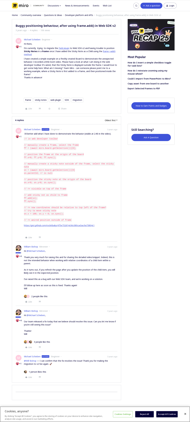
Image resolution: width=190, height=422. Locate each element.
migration (77, 100)
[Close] (185, 414)
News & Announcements (77, 5)
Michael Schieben (32, 39)
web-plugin (55, 100)
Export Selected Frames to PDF (144, 88)
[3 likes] (37, 341)
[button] (151, 6)
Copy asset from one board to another (148, 83)
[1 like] (35, 371)
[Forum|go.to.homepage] (28, 6)
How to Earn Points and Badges (151, 105)
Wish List (107, 5)
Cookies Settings (123, 414)
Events (96, 5)
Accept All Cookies (167, 414)
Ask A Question (151, 137)
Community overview (31, 15)
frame (28, 100)
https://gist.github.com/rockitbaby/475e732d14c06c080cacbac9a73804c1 (59, 225)
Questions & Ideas (53, 15)
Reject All (144, 414)
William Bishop (31, 246)
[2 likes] (36, 296)
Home (15, 15)
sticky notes (41, 100)
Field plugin (64, 48)
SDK (67, 100)
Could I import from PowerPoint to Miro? (149, 78)
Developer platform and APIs (79, 15)
